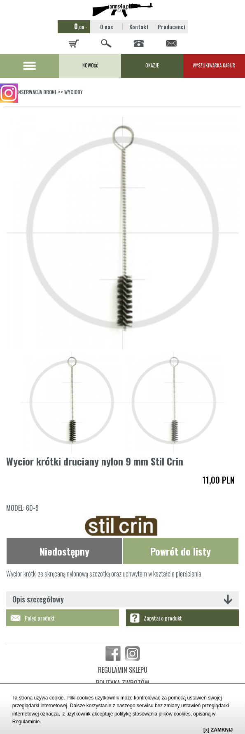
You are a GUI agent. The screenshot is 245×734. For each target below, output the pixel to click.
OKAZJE (152, 65)
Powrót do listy (180, 551)
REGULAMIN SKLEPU (122, 669)
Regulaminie (26, 722)
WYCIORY (73, 91)
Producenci (171, 26)
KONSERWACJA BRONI (34, 91)
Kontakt (139, 26)
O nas (106, 26)
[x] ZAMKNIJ (218, 730)
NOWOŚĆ (90, 65)
